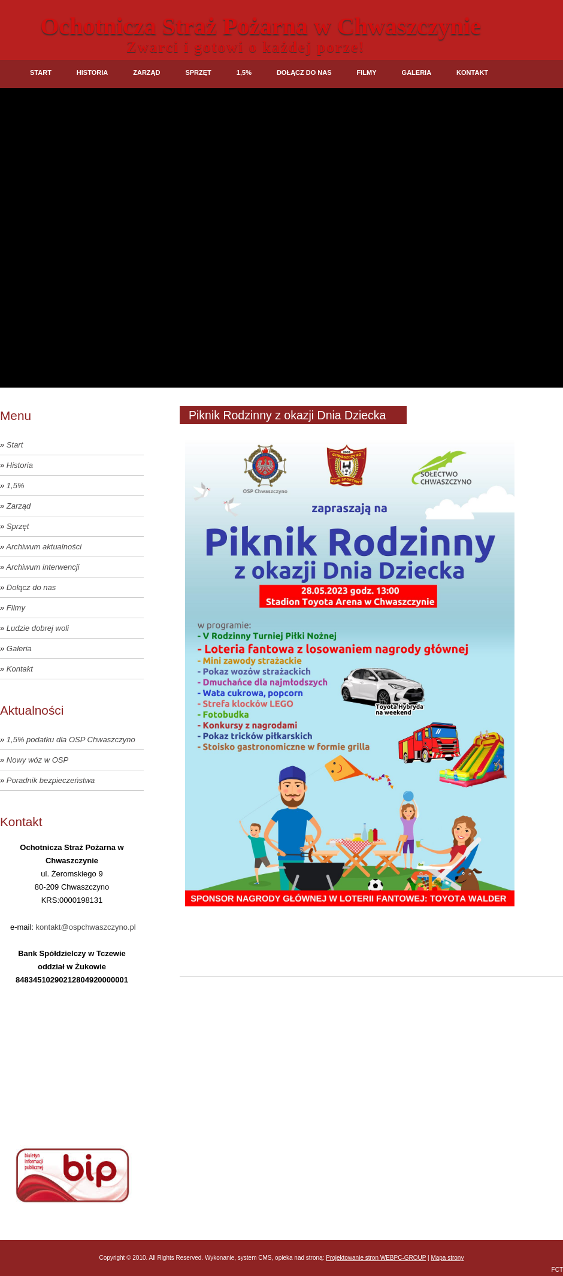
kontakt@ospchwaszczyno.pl (86, 927)
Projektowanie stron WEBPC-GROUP (376, 1257)
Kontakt (472, 72)
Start (41, 72)
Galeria (417, 72)
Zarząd (146, 72)
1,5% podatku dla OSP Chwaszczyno (71, 739)
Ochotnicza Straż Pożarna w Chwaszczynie (261, 26)
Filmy (367, 72)
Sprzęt (198, 72)
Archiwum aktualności (43, 546)
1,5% (244, 72)
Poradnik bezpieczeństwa (51, 780)
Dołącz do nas (304, 72)
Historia (92, 72)
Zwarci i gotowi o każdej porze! (245, 47)
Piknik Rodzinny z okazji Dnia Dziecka (287, 415)
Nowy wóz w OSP (37, 759)
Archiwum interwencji (42, 567)
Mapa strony (447, 1257)
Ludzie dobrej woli (38, 628)
